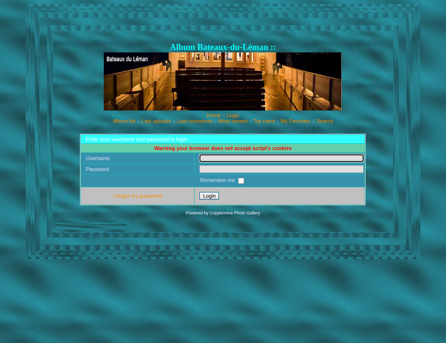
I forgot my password (137, 196)
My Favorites (296, 121)
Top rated (264, 121)
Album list (124, 121)
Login (233, 115)
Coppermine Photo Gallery (234, 213)
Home (213, 115)
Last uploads (156, 121)
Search (325, 121)
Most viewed (233, 121)
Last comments (195, 121)
